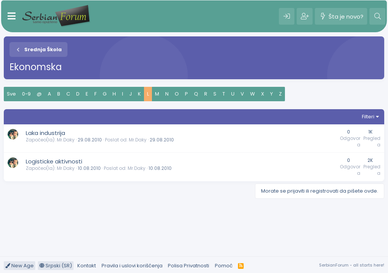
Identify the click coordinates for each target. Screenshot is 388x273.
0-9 (26, 93)
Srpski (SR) (55, 265)
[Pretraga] (377, 16)
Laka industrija (45, 133)
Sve (11, 93)
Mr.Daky (66, 139)
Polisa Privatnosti (188, 265)
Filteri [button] (368, 116)
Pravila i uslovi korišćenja (132, 265)
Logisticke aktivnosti (54, 161)
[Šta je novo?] (341, 16)
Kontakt (86, 265)
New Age (19, 265)
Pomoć (224, 265)
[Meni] (11, 16)
